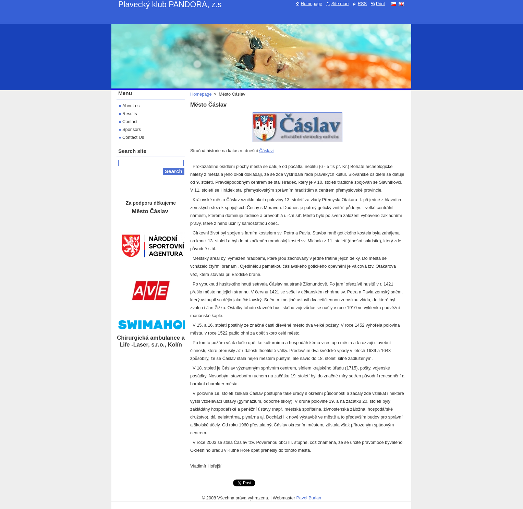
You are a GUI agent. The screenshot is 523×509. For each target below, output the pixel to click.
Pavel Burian (308, 497)
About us (131, 105)
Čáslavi (266, 150)
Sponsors (131, 129)
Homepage (201, 94)
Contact (129, 121)
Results (129, 113)
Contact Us (133, 137)
